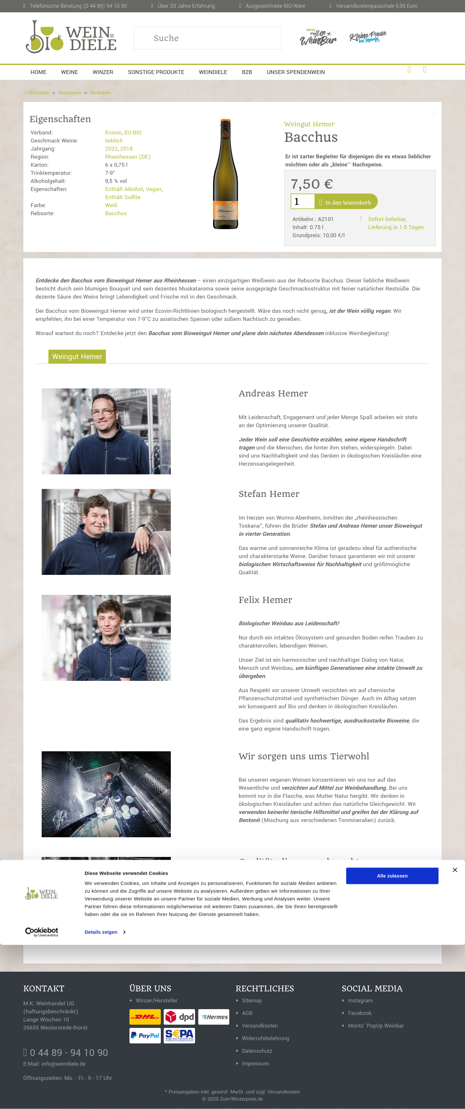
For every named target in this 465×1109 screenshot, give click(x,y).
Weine (69, 72)
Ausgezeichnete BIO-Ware (275, 6)
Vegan (153, 189)
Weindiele (213, 72)
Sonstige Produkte (156, 72)
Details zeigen (101, 1096)
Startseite (37, 92)
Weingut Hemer (310, 124)
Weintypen (71, 92)
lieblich (114, 141)
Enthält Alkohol (124, 189)
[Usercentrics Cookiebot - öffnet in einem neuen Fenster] (42, 1096)
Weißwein (102, 92)
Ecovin (113, 133)
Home (38, 72)
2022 (111, 149)
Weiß (111, 205)
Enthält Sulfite (123, 197)
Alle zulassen (392, 1040)
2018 (126, 149)
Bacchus (116, 213)
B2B (247, 72)
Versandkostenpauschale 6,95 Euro (377, 6)
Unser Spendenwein (296, 72)
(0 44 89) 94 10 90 (105, 6)
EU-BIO (133, 133)
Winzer (103, 72)
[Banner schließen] (455, 1034)
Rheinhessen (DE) (128, 157)
